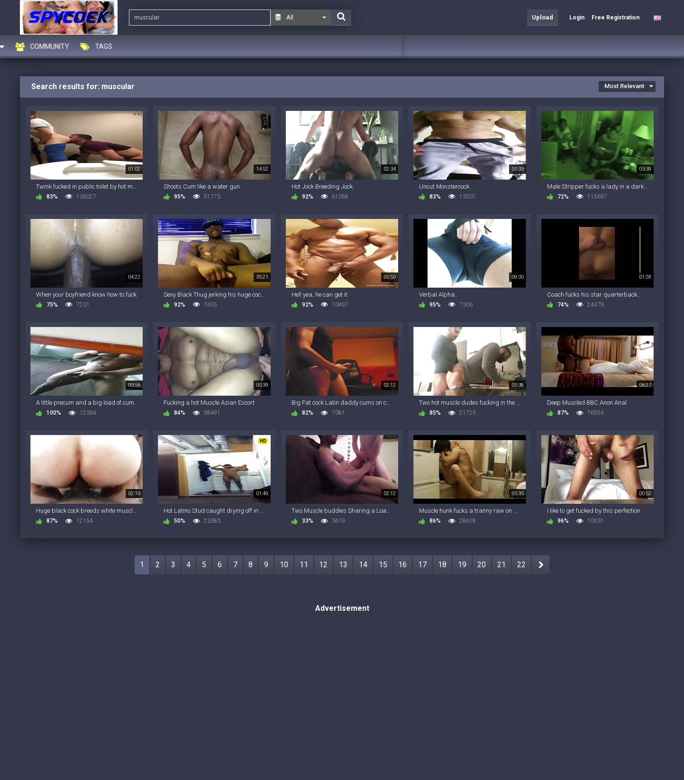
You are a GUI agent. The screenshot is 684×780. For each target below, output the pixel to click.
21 (501, 564)
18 (442, 564)
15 (383, 564)
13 (343, 564)
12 (323, 564)
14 (363, 564)
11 (304, 564)
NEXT (540, 564)
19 (462, 564)
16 (402, 564)
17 (422, 564)
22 (521, 564)
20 (481, 564)
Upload (542, 17)
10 (284, 564)
